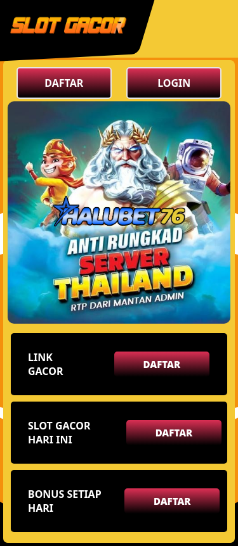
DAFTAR (63, 83)
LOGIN (173, 83)
